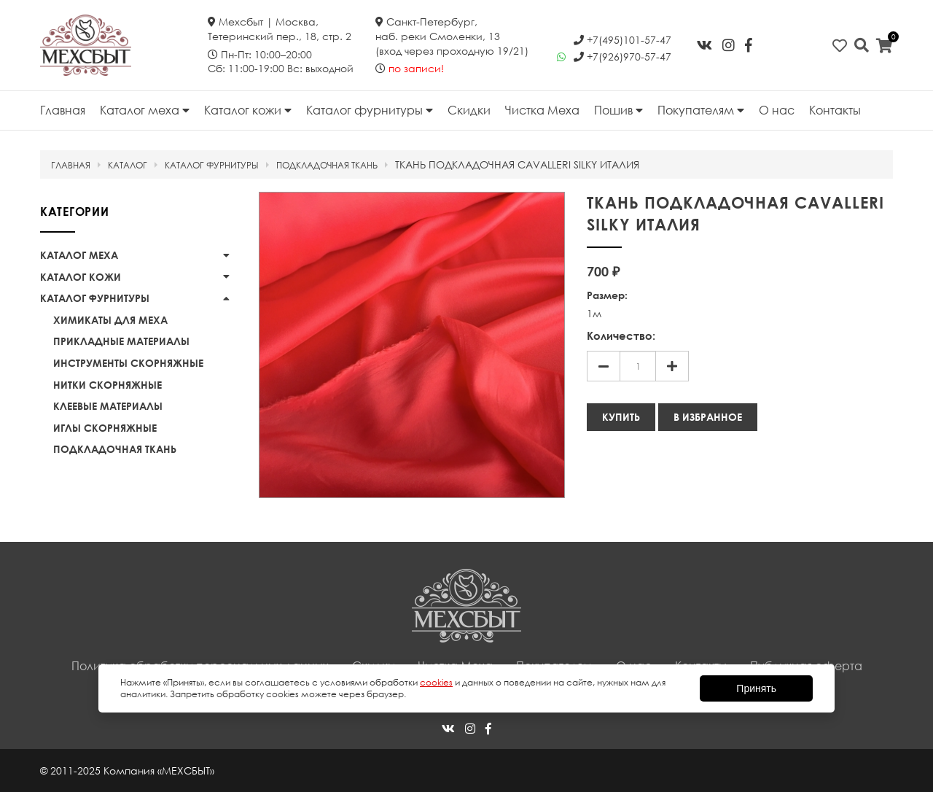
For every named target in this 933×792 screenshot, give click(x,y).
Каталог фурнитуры (369, 110)
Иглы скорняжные (105, 428)
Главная (62, 110)
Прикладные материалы (121, 341)
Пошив (618, 110)
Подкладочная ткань (114, 449)
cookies (436, 682)
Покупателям (700, 110)
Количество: (621, 335)
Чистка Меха (542, 110)
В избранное (708, 417)
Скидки (469, 110)
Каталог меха (145, 110)
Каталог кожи (248, 110)
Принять (756, 688)
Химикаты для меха (110, 320)
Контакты (835, 110)
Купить (621, 417)
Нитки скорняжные (107, 384)
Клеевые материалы (108, 406)
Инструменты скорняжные (128, 363)
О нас (777, 110)
